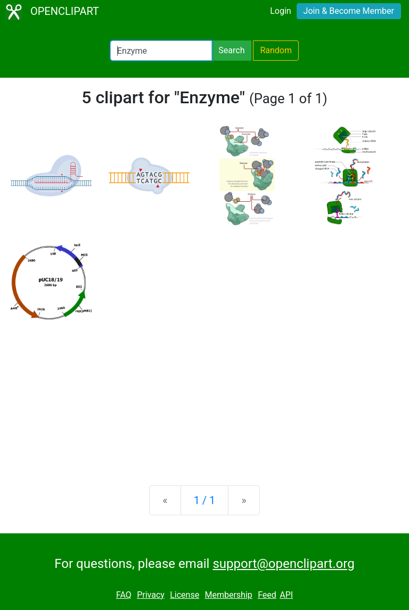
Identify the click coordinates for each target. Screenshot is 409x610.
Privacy (151, 595)
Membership (228, 595)
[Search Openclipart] (161, 50)
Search (231, 50)
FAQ (124, 595)
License (184, 595)
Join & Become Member (349, 11)
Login (280, 11)
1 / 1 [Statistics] (205, 500)
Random (276, 50)
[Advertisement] (204, 393)
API (286, 595)
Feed (267, 595)
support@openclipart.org (283, 563)
